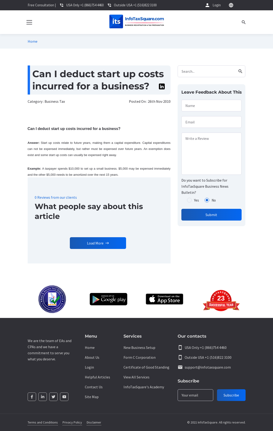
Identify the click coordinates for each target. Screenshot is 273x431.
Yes (196, 200)
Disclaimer (94, 422)
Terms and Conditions (43, 422)
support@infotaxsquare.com (208, 367)
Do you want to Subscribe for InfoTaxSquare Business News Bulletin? (204, 186)
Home (32, 41)
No (214, 200)
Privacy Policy (72, 422)
